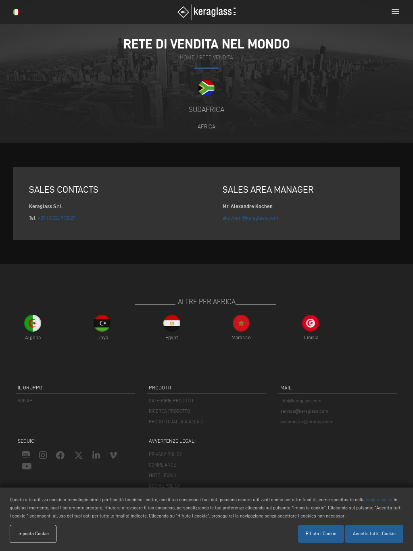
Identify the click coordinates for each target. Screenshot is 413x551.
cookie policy (379, 499)
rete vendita (216, 58)
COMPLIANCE (162, 464)
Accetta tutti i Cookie (374, 533)
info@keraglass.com (300, 400)
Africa (206, 126)
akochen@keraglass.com (250, 218)
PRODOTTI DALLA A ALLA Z (176, 421)
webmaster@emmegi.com (307, 421)
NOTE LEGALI (162, 475)
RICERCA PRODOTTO (169, 411)
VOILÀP (25, 400)
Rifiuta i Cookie (321, 533)
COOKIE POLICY (164, 485)
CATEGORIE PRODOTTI (171, 400)
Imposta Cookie (33, 533)
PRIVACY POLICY (165, 454)
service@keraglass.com (304, 411)
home (187, 58)
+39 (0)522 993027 (56, 218)
